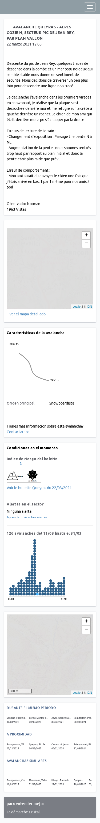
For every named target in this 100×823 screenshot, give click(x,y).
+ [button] (86, 236)
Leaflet (77, 306)
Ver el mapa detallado (27, 314)
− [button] (86, 244)
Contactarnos (18, 432)
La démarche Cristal (24, 812)
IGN (89, 306)
